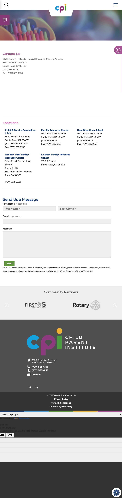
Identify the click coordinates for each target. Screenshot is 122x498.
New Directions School (90, 130)
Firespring (67, 407)
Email (6, 217)
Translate (21, 419)
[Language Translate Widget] (61, 415)
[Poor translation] (10, 435)
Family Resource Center (55, 130)
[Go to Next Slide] (115, 306)
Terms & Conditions (61, 403)
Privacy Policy (61, 399)
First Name (9, 204)
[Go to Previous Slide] (7, 306)
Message (7, 229)
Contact (36, 375)
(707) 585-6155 (40, 371)
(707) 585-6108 (40, 367)
